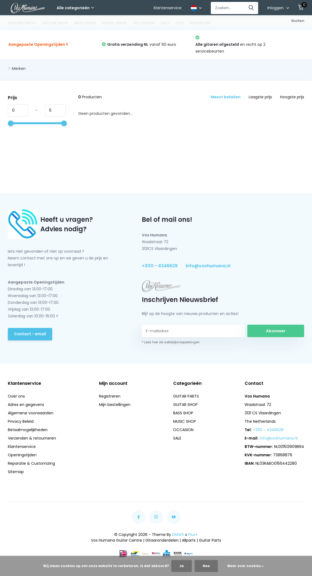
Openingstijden (22, 455)
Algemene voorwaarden (30, 413)
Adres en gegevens (26, 404)
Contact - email (30, 334)
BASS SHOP (85, 23)
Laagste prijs (260, 97)
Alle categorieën (75, 8)
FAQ (180, 23)
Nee (206, 566)
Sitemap (16, 471)
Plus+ (193, 534)
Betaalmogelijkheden (28, 429)
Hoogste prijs (292, 97)
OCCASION (143, 23)
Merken (19, 68)
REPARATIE (200, 23)
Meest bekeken (226, 97)
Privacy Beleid (21, 421)
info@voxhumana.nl (208, 266)
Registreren (109, 396)
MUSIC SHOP (114, 23)
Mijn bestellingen (114, 404)
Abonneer (275, 331)
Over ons (16, 396)
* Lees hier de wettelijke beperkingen (171, 342)
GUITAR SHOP (55, 23)
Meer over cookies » (245, 566)
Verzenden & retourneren (32, 438)
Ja (181, 566)
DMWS (178, 534)
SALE (164, 23)
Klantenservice (168, 8)
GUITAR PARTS (22, 23)
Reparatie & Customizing (31, 463)
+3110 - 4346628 (160, 266)
